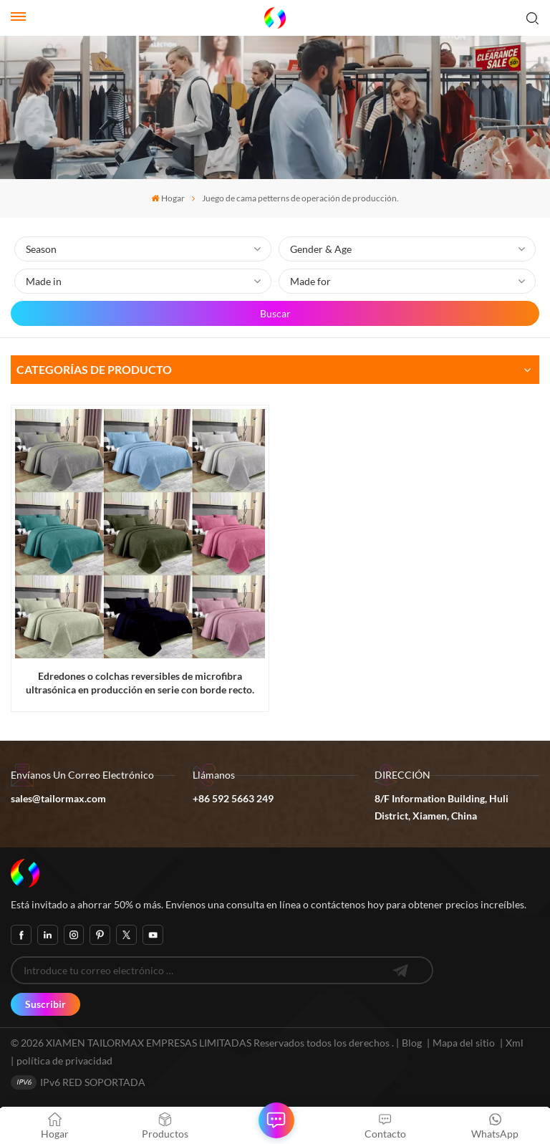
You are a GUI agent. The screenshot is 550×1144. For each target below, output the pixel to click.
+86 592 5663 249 (233, 798)
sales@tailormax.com (58, 798)
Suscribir (45, 1004)
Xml (515, 1043)
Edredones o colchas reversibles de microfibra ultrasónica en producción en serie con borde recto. (140, 683)
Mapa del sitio (465, 1043)
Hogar (168, 198)
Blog (412, 1043)
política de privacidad (64, 1060)
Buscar (275, 313)
